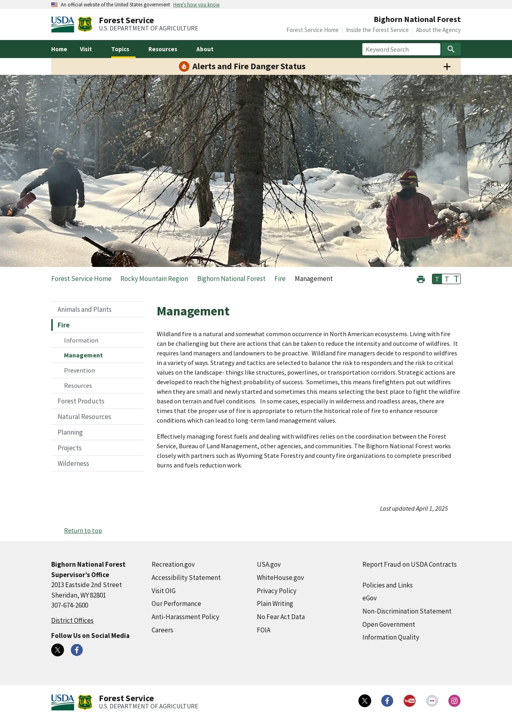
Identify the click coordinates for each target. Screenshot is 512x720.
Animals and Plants (85, 309)
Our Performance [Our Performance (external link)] (176, 603)
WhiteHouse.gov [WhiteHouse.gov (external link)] (280, 577)
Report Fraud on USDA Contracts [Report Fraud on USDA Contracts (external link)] (409, 564)
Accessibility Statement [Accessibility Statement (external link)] (186, 577)
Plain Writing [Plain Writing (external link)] (275, 603)
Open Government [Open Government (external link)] (388, 624)
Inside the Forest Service (377, 29)
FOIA (263, 630)
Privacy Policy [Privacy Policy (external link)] (276, 590)
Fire (64, 325)
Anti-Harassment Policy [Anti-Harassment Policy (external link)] (185, 616)
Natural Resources (84, 416)
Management (83, 355)
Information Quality (390, 637)
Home (59, 49)
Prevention (79, 370)
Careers (162, 630)
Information (81, 340)
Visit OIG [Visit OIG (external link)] (164, 590)
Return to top (83, 530)
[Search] (451, 49)
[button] (421, 278)
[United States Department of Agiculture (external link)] (64, 24)
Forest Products (81, 401)
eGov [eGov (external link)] (369, 598)
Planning (70, 432)
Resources (78, 385)
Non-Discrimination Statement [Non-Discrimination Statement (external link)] (407, 611)
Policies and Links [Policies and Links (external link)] (387, 585)
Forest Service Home (312, 29)
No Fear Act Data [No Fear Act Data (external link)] (281, 616)
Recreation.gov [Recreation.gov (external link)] (173, 564)
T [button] (437, 279)
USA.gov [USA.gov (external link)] (269, 564)
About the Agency (438, 29)
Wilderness (73, 463)
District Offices (72, 620)
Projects (70, 447)
